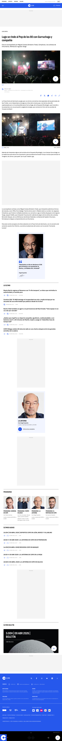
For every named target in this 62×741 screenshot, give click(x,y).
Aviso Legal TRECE (27, 715)
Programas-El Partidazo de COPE (51, 512)
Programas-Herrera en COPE (10, 512)
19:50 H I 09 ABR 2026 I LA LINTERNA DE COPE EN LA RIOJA (23, 555)
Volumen (48, 738)
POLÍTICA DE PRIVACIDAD (11, 715)
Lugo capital (5, 31)
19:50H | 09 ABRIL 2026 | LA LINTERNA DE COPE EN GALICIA (23, 562)
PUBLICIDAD (4, 696)
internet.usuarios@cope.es (24, 684)
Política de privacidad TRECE (36, 715)
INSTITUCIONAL (5, 688)
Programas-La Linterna (36, 512)
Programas (4, 1)
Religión (21, 1)
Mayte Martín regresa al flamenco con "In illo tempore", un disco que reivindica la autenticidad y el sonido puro (30, 291)
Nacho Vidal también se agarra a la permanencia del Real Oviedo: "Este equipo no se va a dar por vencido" (31, 310)
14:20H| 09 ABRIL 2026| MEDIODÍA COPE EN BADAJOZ (21, 547)
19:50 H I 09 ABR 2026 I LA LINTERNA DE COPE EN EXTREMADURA (25, 540)
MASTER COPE (35, 696)
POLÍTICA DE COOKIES (19, 715)
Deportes (10, 1)
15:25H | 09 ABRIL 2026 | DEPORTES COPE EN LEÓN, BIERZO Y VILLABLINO (28, 532)
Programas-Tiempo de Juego (23, 512)
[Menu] (3, 5)
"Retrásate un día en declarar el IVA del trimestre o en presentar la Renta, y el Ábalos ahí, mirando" (30, 266)
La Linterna (22, 421)
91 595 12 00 (13, 684)
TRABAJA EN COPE (5, 718)
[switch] (31, 733)
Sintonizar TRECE (50, 715)
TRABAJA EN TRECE (12, 718)
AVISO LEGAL (4, 715)
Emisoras (16, 1)
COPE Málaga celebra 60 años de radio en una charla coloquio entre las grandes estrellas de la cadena (30, 330)
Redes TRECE (44, 715)
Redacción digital (7, 88)
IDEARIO (33, 688)
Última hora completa (26, 429)
